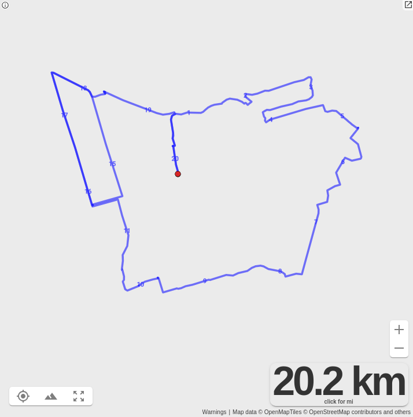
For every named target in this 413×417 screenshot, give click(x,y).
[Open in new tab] (408, 5)
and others (397, 412)
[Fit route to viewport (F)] (79, 396)
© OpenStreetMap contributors (342, 412)
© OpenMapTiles (280, 412)
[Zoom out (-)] (399, 348)
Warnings (214, 412)
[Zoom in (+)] (399, 329)
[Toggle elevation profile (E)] (51, 396)
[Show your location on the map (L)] (23, 396)
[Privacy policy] (5, 6)
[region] (206, 208)
